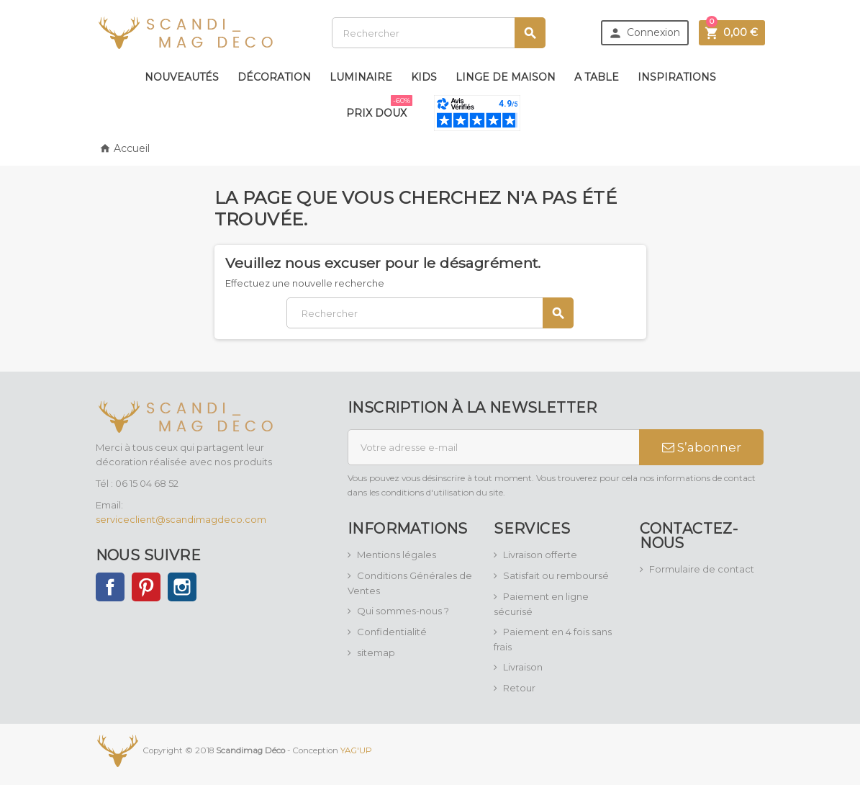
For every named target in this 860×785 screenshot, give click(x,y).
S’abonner (701, 447)
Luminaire (361, 77)
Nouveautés (182, 77)
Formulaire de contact (701, 569)
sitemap (376, 652)
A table (596, 77)
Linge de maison (506, 77)
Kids (424, 77)
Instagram (182, 587)
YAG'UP (356, 750)
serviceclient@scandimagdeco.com (181, 519)
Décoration (274, 77)
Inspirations (677, 77)
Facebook (110, 587)
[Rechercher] (439, 32)
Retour (519, 688)
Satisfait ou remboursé (556, 575)
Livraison (523, 667)
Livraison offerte (540, 554)
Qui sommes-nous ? (403, 610)
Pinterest (146, 587)
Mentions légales (396, 554)
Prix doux (379, 107)
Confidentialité (392, 631)
